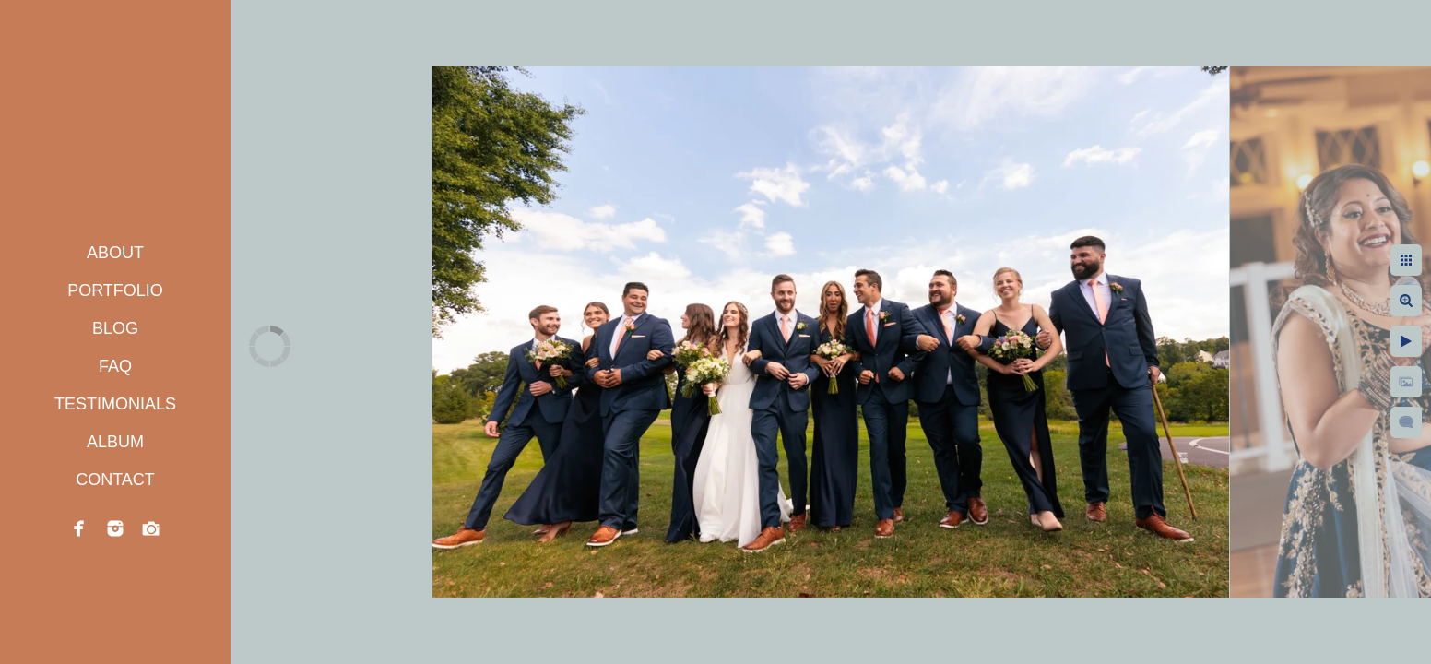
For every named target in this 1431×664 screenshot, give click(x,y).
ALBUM (115, 442)
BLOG (115, 328)
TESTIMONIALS (115, 404)
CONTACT (115, 479)
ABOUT (115, 252)
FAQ (115, 366)
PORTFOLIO (115, 290)
